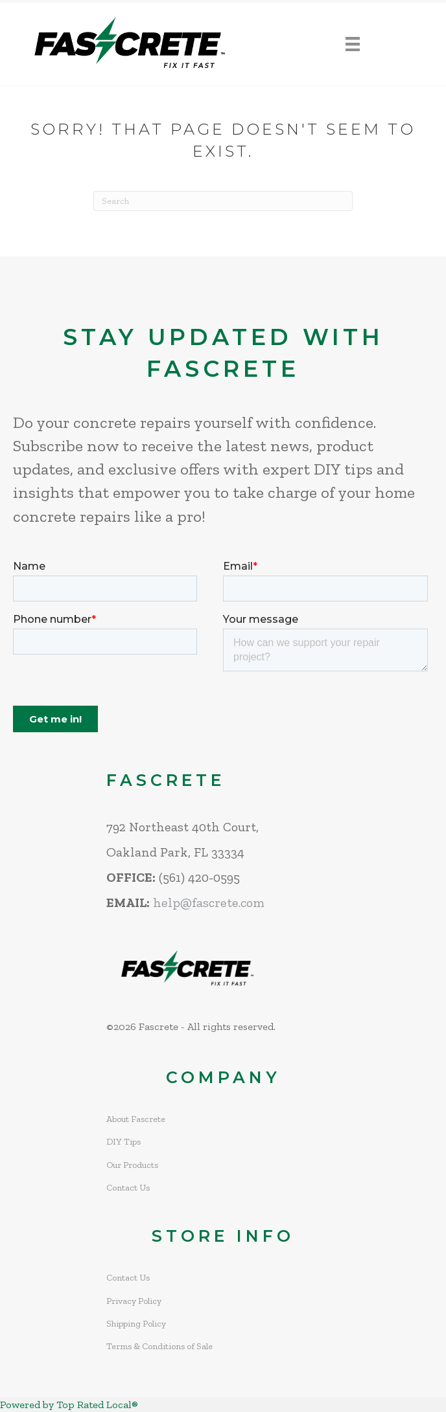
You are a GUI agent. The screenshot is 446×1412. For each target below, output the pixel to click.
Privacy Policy (133, 1300)
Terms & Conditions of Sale (159, 1346)
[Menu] (353, 44)
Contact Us (128, 1187)
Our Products (132, 1165)
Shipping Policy (136, 1323)
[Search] (223, 201)
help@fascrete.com (208, 902)
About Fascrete (135, 1119)
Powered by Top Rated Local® (69, 1404)
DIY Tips (123, 1141)
